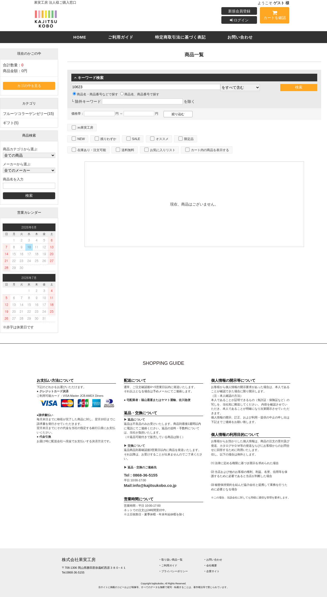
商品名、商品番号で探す (139, 94)
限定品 (189, 139)
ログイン (239, 20)
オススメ (162, 139)
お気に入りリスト (162, 150)
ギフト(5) (10, 123)
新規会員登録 (239, 11)
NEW (81, 139)
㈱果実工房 (85, 127)
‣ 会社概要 (210, 565)
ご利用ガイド (120, 37)
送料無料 (128, 150)
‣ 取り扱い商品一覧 (171, 559)
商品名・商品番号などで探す (95, 94)
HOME (79, 37)
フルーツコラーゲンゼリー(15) (28, 113)
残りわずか (108, 139)
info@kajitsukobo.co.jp (154, 485)
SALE (136, 139)
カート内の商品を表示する (210, 150)
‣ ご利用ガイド (168, 565)
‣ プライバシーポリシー (174, 571)
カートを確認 (274, 16)
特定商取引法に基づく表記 (180, 37)
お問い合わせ (240, 37)
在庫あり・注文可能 (91, 150)
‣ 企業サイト (211, 571)
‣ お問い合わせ (213, 559)
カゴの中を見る (29, 86)
